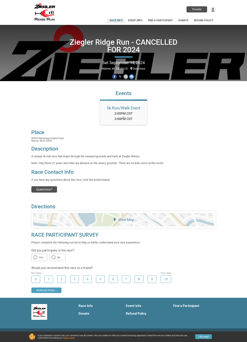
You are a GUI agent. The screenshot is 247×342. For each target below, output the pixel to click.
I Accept (203, 336)
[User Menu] (213, 9)
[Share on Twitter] (120, 76)
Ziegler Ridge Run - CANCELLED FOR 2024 (123, 46)
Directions (139, 68)
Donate (196, 9)
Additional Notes (45, 293)
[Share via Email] (125, 76)
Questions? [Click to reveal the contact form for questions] (44, 193)
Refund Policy (203, 20)
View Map (123, 223)
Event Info (135, 20)
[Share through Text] (131, 76)
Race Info (116, 20)
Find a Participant (160, 20)
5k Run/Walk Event (123, 111)
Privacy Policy (69, 338)
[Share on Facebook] (114, 76)
